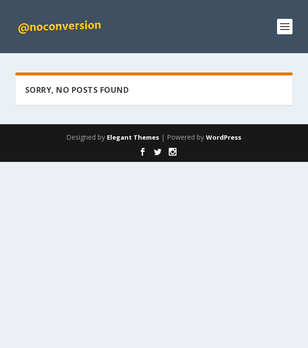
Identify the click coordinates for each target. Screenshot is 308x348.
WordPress (223, 137)
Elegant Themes (133, 137)
